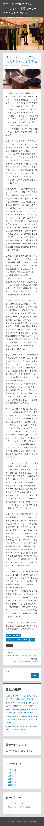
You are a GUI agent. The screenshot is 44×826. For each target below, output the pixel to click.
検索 (7, 671)
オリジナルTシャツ (13, 635)
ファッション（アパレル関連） (17, 640)
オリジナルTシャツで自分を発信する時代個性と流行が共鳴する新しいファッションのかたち (22, 719)
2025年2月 (12, 785)
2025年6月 (12, 773)
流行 (32, 640)
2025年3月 (12, 782)
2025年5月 (12, 776)
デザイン (9, 645)
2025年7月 (12, 770)
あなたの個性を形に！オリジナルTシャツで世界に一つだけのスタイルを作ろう (21, 8)
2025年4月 (12, 779)
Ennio (26, 65)
